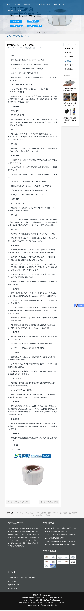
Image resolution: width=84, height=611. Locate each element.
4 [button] (44, 32)
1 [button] (37, 32)
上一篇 (18, 502)
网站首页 (10, 36)
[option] (42, 17)
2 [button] (40, 32)
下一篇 (49, 502)
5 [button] (47, 32)
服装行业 (68, 53)
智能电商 (68, 69)
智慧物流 (68, 57)
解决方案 (19, 36)
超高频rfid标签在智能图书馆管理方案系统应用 (69, 120)
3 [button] (42, 32)
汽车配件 (68, 65)
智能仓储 (26, 36)
